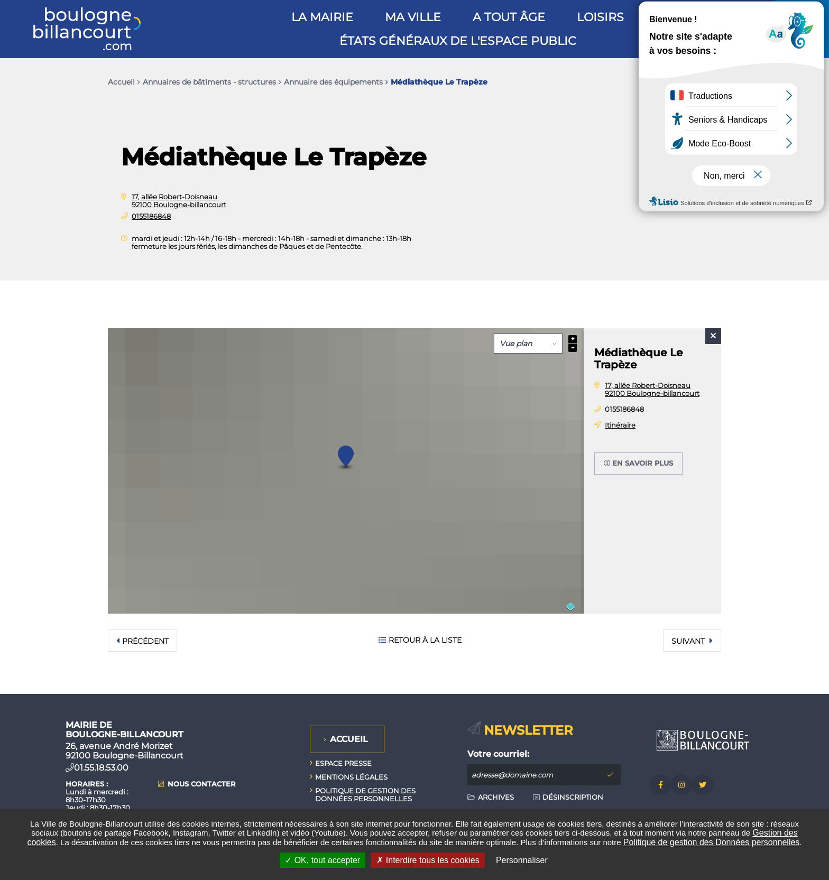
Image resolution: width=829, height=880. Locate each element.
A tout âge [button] (509, 17)
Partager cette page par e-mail (690, 82)
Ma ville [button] (413, 17)
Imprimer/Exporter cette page (646, 82)
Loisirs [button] (600, 17)
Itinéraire (620, 425)
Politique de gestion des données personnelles (365, 794)
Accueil (121, 82)
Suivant (689, 641)
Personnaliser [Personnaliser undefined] (522, 860)
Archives (496, 797)
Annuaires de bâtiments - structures (209, 82)
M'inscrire (610, 774)
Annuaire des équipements (333, 82)
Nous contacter (202, 784)
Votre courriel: (498, 754)
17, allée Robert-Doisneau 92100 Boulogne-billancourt (179, 200)
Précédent (145, 641)
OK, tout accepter (322, 860)
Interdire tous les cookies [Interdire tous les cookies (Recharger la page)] (427, 860)
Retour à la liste (425, 640)
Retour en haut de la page (797, 694)
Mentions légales (351, 777)
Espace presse (343, 763)
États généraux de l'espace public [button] (457, 41)
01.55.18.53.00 (101, 768)
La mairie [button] (322, 17)
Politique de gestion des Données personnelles (711, 842)
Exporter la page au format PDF (668, 82)
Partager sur (710, 82)
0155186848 (151, 216)
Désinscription (572, 797)
